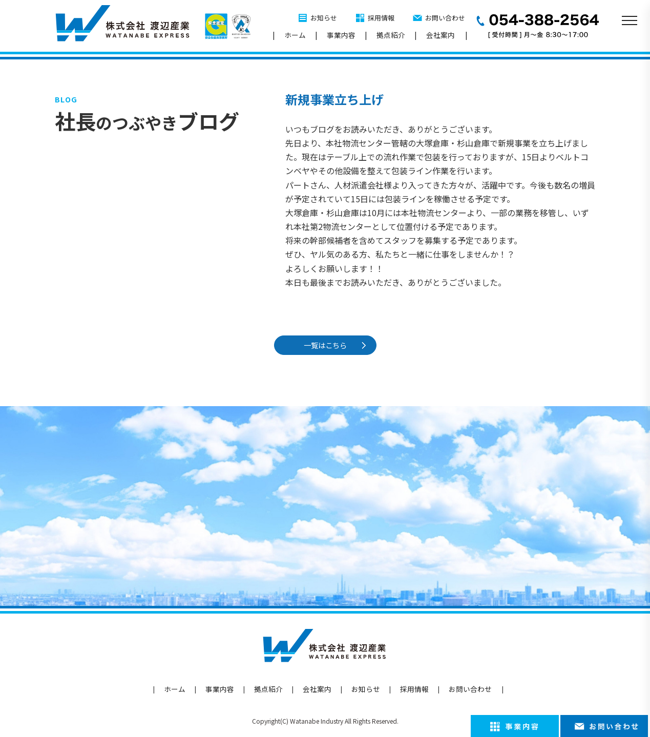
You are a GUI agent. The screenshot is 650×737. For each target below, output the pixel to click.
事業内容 (341, 35)
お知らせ (323, 18)
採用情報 (381, 18)
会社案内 (440, 35)
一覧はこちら (326, 345)
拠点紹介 (390, 35)
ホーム (295, 35)
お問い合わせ (445, 18)
